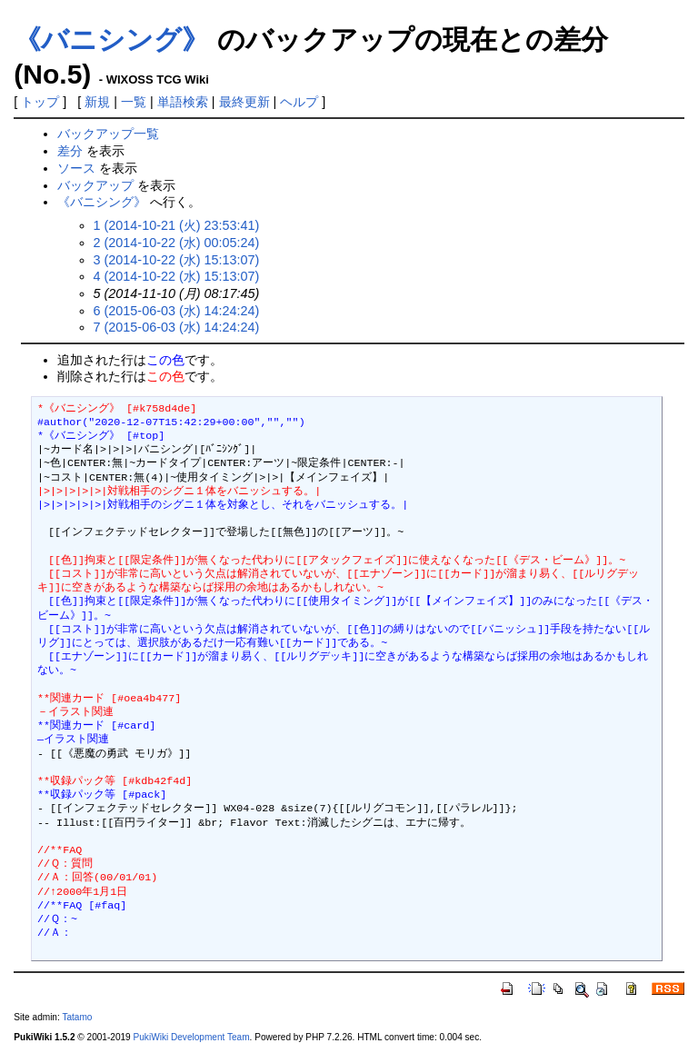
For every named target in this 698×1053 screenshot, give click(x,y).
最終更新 (244, 101)
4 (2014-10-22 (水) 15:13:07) (177, 276)
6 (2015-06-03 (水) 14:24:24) (177, 310)
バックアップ (95, 185)
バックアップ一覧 (108, 133)
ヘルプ (299, 101)
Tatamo (77, 1017)
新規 (97, 101)
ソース (76, 168)
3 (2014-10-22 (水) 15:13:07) (177, 260)
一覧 (133, 101)
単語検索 (182, 101)
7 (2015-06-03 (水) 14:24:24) (177, 327)
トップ (40, 101)
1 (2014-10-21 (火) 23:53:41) (177, 225)
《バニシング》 (111, 40)
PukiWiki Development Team (192, 1037)
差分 (70, 151)
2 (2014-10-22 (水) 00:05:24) (177, 242)
